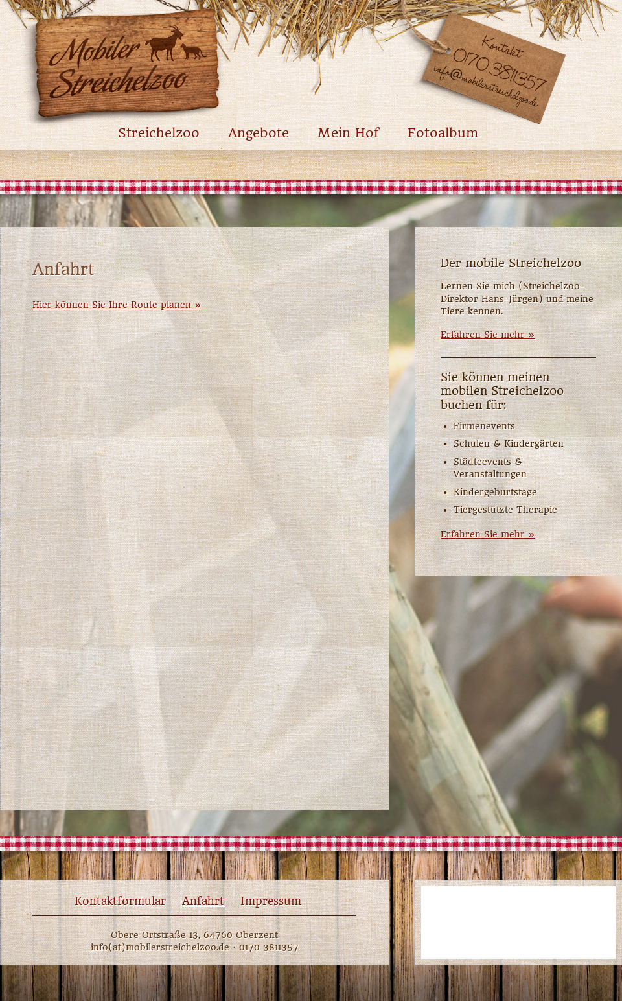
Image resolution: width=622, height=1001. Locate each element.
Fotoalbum (443, 133)
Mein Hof (348, 133)
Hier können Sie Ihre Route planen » (117, 305)
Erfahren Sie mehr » (488, 334)
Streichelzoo (159, 133)
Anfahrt (203, 901)
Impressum (270, 901)
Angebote (258, 133)
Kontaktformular (120, 901)
